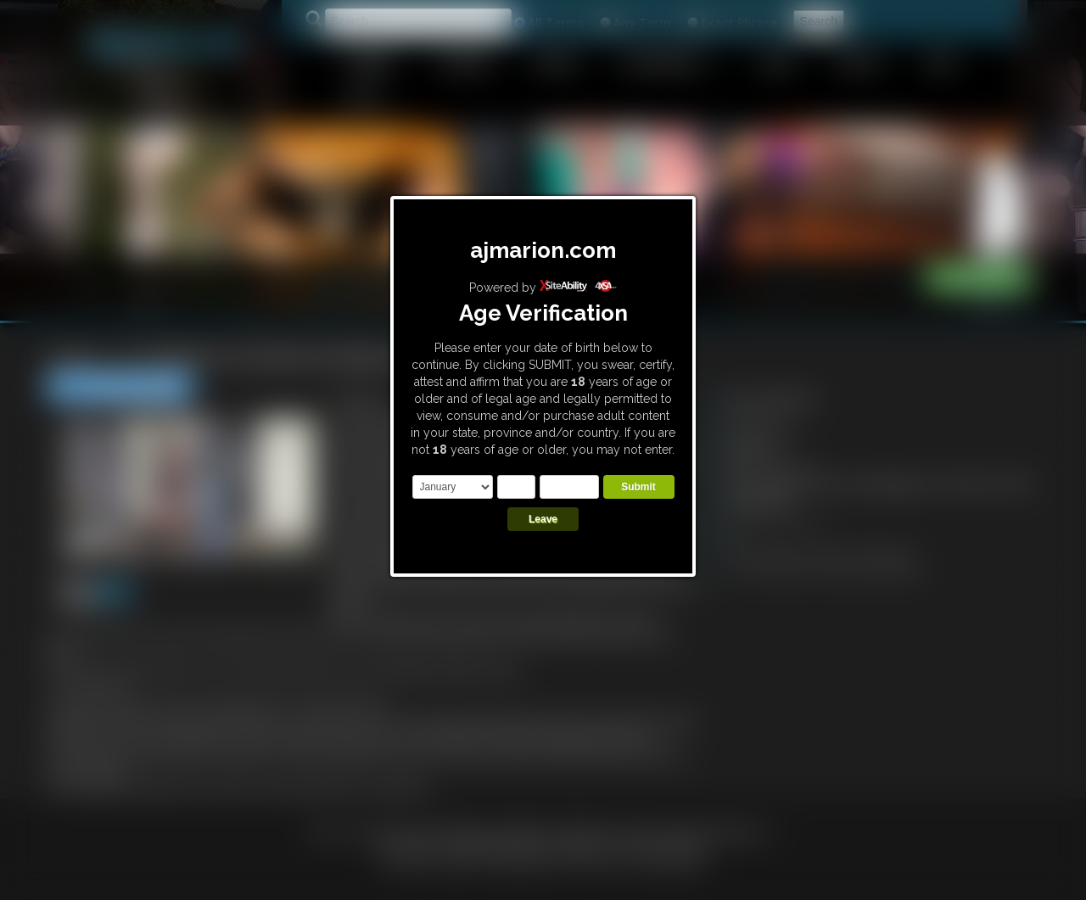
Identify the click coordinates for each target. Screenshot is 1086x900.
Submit (638, 487)
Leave (543, 519)
